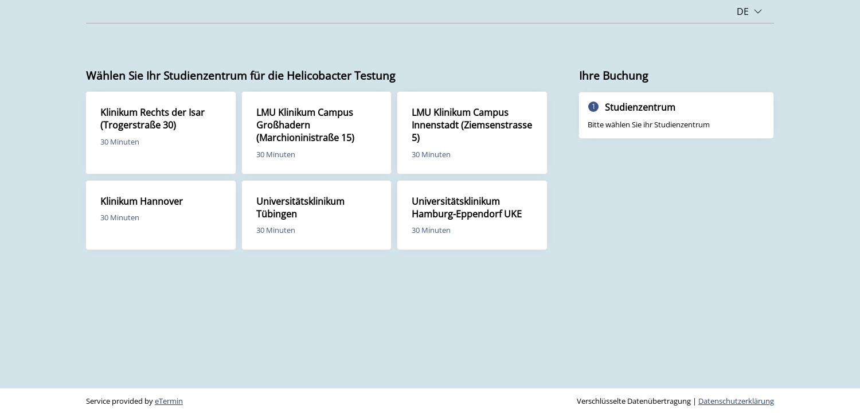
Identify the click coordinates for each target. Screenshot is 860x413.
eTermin (169, 401)
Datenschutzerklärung (736, 401)
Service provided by (134, 401)
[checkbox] (160, 132)
